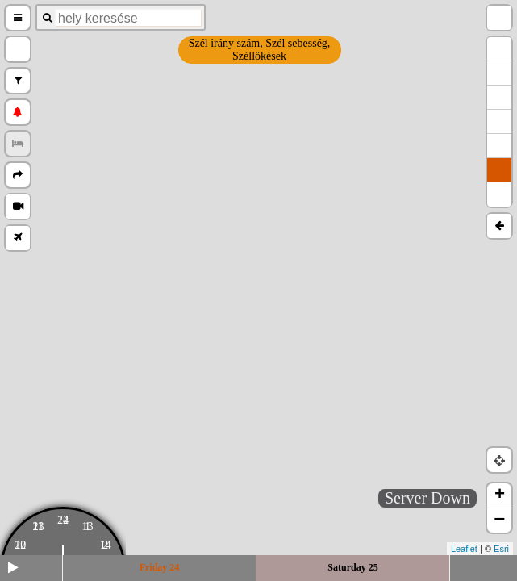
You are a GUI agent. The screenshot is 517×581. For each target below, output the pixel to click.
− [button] (499, 520)
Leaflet (464, 549)
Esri (501, 549)
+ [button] (499, 495)
